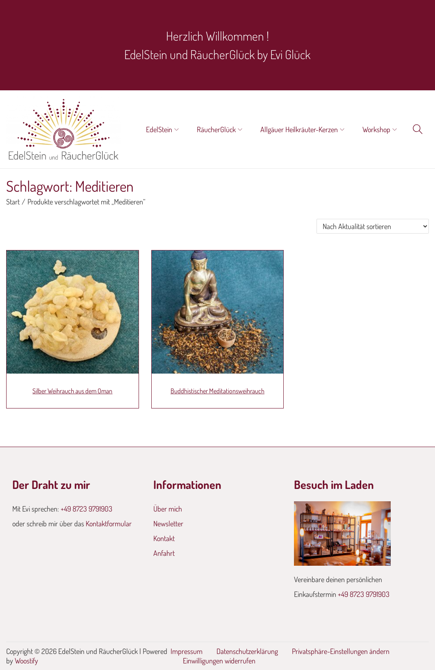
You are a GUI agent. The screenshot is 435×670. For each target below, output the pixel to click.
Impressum (187, 651)
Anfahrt (164, 553)
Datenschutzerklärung (247, 651)
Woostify (26, 660)
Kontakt (164, 538)
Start (13, 201)
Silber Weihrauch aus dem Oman (72, 391)
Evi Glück (290, 54)
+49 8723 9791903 (86, 508)
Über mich (167, 508)
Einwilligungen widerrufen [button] (219, 660)
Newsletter (168, 523)
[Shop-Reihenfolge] (372, 226)
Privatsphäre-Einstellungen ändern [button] (340, 651)
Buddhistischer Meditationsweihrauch (217, 391)
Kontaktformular (109, 523)
